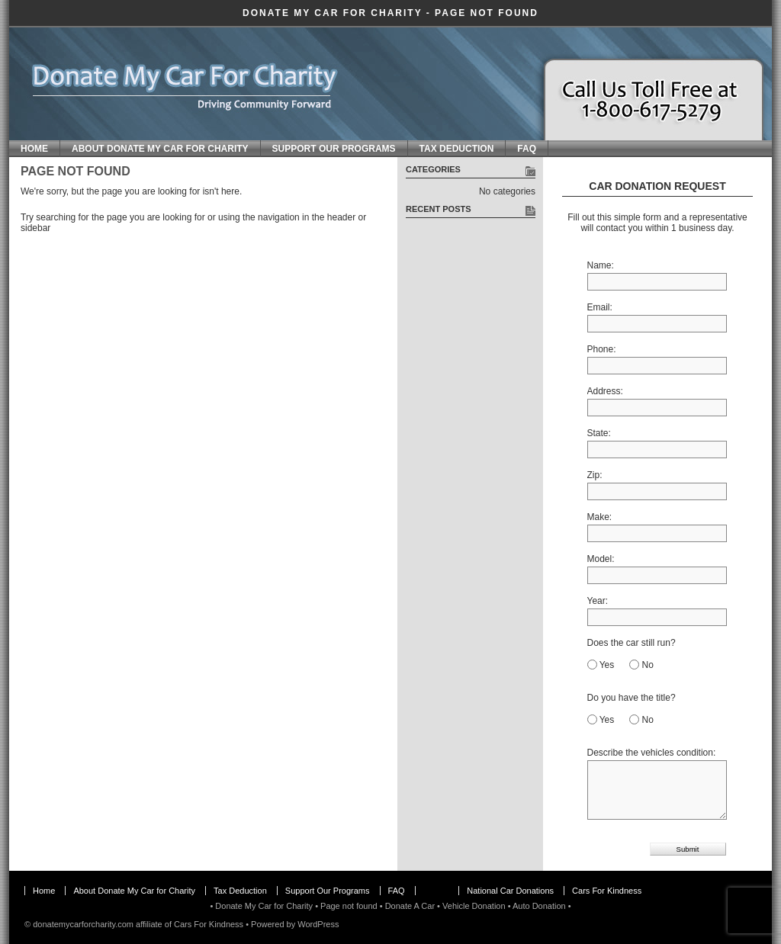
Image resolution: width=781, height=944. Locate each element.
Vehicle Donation (474, 905)
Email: (599, 307)
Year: (598, 601)
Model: (601, 559)
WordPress (318, 924)
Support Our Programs (334, 148)
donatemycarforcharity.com (83, 924)
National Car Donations (510, 890)
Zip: (595, 475)
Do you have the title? (631, 697)
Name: (600, 265)
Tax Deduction (456, 148)
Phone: (601, 349)
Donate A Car (410, 905)
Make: (599, 517)
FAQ (526, 148)
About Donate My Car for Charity (160, 148)
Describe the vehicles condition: (651, 752)
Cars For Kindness (606, 890)
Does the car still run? (631, 642)
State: (599, 433)
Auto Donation (539, 905)
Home (34, 148)
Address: (605, 391)
